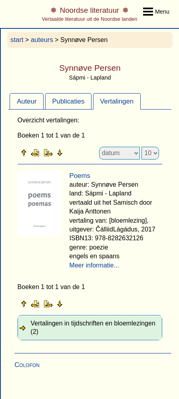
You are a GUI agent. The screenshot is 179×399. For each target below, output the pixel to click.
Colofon (27, 365)
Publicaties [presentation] (68, 101)
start (17, 40)
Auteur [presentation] (26, 101)
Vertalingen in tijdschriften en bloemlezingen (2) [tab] (93, 327)
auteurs (42, 40)
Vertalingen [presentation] (116, 101)
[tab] (27, 101)
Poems (80, 176)
